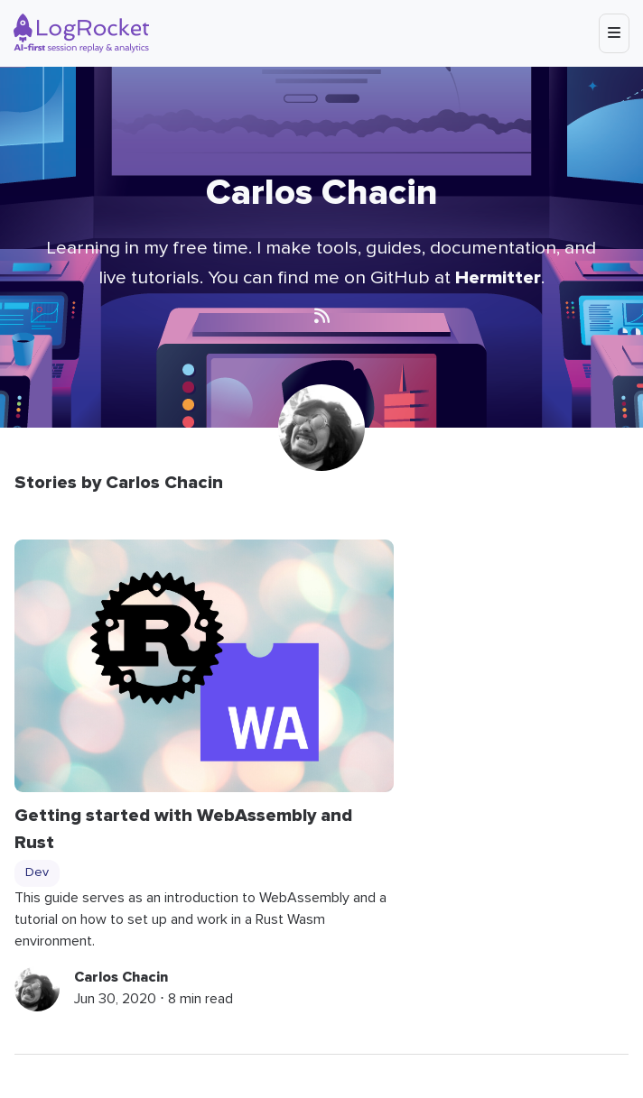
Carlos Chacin (121, 977)
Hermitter (498, 277)
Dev (37, 872)
